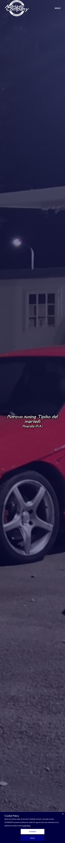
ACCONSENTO (32, 832)
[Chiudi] (63, 814)
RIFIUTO (32, 838)
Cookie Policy (26, 825)
